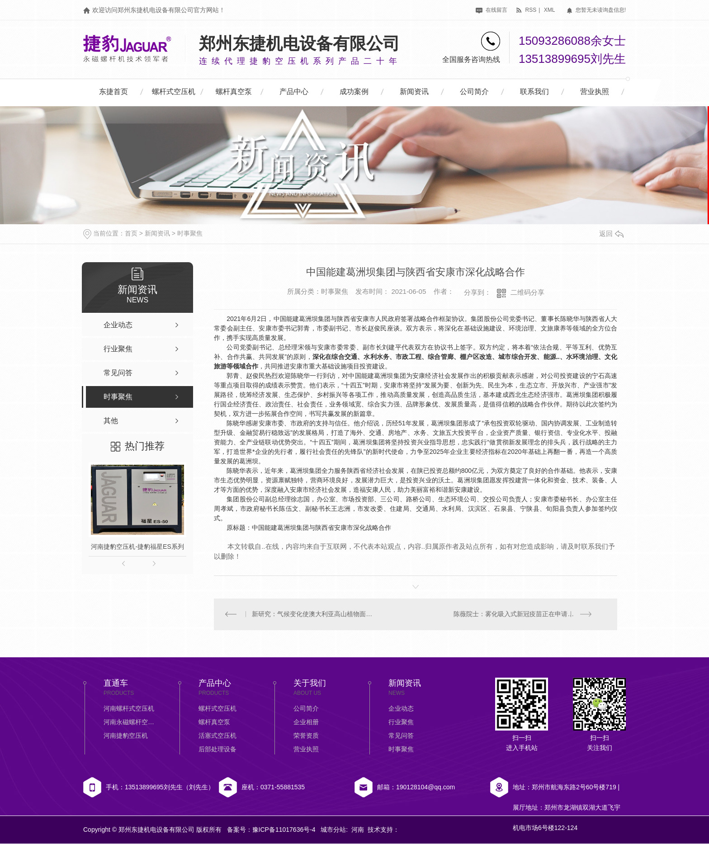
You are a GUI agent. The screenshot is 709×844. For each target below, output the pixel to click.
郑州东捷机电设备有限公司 (299, 43)
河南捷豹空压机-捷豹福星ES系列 (137, 546)
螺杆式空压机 (173, 91)
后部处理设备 (217, 749)
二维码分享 (527, 292)
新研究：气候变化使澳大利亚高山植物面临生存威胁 (315, 614)
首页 (131, 233)
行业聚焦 (401, 722)
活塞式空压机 (217, 736)
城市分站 (333, 830)
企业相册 (306, 722)
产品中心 (293, 91)
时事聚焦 (190, 233)
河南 (357, 830)
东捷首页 (113, 91)
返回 (611, 233)
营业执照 (594, 91)
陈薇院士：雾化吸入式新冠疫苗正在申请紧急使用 (523, 614)
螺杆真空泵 (234, 91)
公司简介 (474, 91)
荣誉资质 (306, 736)
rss (525, 10)
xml (549, 10)
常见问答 (401, 736)
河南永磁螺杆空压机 (131, 722)
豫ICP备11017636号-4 (284, 830)
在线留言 (491, 10)
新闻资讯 (414, 91)
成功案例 (354, 91)
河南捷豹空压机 (126, 736)
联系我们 (534, 91)
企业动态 (401, 708)
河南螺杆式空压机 (129, 708)
